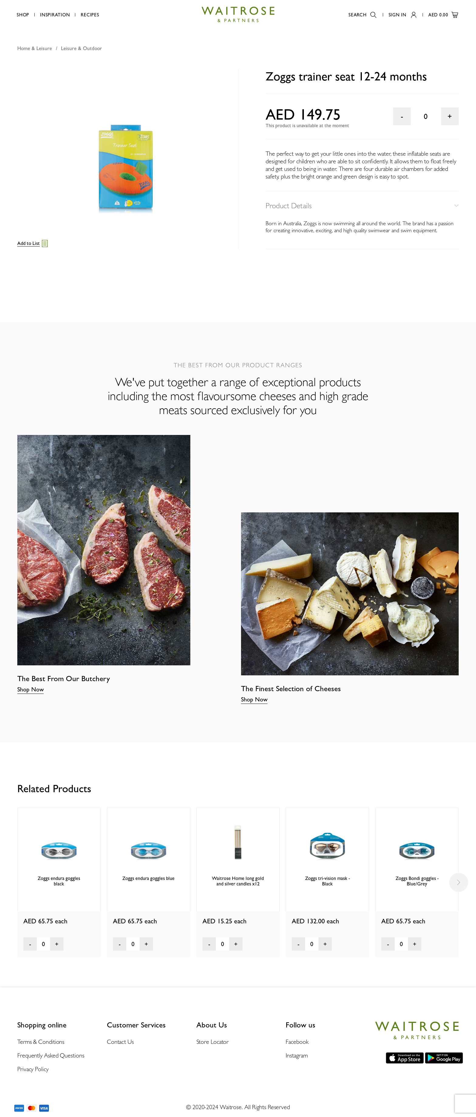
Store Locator (212, 1041)
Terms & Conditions (40, 1041)
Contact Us (120, 1041)
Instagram (297, 1055)
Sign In (402, 15)
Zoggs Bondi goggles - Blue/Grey (417, 881)
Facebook (297, 1041)
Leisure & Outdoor (81, 48)
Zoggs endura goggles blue (148, 878)
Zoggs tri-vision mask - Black (327, 881)
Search (362, 15)
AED (443, 15)
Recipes (90, 15)
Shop (23, 15)
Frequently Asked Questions (50, 1055)
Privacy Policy (33, 1069)
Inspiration (55, 15)
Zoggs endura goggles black (59, 881)
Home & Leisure (34, 48)
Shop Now (30, 689)
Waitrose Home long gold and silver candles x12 (238, 881)
